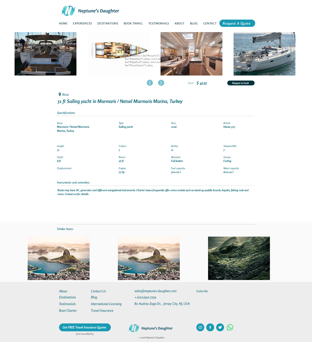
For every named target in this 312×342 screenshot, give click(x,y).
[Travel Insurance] (105, 310)
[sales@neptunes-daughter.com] (156, 290)
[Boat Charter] (73, 310)
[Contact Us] (105, 291)
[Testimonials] (73, 303)
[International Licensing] (109, 303)
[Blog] (105, 297)
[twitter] (220, 327)
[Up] (150, 83)
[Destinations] (73, 297)
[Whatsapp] (230, 327)
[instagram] (200, 327)
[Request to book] (241, 83)
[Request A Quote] (237, 23)
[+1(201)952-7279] (153, 297)
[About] (73, 291)
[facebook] (210, 327)
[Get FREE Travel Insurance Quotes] (85, 327)
